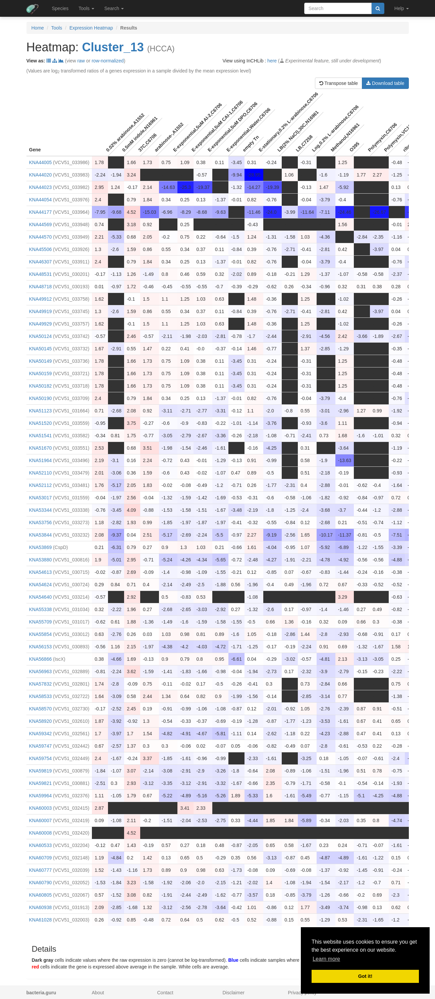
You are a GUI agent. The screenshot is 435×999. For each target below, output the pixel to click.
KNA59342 (40, 733)
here (272, 60)
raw (81, 60)
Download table (385, 83)
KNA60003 (40, 808)
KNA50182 (40, 386)
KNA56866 (40, 659)
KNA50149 (40, 361)
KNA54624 (40, 584)
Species (60, 8)
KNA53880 (40, 559)
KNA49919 (40, 311)
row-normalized (108, 60)
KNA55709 (40, 622)
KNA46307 (40, 261)
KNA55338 (40, 609)
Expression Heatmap (91, 28)
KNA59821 (40, 783)
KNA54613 (40, 572)
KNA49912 (40, 299)
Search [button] (114, 8)
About (98, 992)
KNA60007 (40, 820)
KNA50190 (40, 398)
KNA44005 (40, 162)
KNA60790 (40, 882)
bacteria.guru (41, 992)
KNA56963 (40, 671)
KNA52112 (40, 485)
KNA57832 (40, 684)
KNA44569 (40, 224)
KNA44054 (40, 199)
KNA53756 (40, 522)
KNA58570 (40, 708)
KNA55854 (40, 634)
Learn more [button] (326, 959)
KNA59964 (40, 795)
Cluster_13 (113, 47)
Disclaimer (233, 992)
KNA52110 (40, 473)
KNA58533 (40, 696)
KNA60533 (40, 845)
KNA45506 (40, 249)
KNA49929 (40, 324)
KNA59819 (40, 770)
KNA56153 (40, 646)
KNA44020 (40, 175)
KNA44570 (40, 237)
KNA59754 (40, 758)
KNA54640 (40, 597)
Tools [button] (86, 8)
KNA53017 (40, 497)
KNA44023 (40, 187)
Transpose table (338, 83)
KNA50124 (40, 336)
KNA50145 (40, 348)
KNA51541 (40, 435)
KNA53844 (40, 535)
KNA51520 (40, 423)
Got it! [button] (365, 976)
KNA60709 (40, 857)
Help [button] (401, 8)
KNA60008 (40, 833)
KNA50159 (40, 373)
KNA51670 (40, 448)
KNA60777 (40, 870)
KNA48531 (40, 274)
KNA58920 (40, 721)
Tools (56, 28)
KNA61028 (40, 919)
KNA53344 (40, 510)
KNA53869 (40, 547)
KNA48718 (40, 286)
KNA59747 (40, 746)
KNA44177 (40, 212)
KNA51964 (40, 460)
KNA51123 (40, 410)
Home (38, 28)
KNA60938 (40, 907)
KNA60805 (40, 895)
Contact (165, 992)
